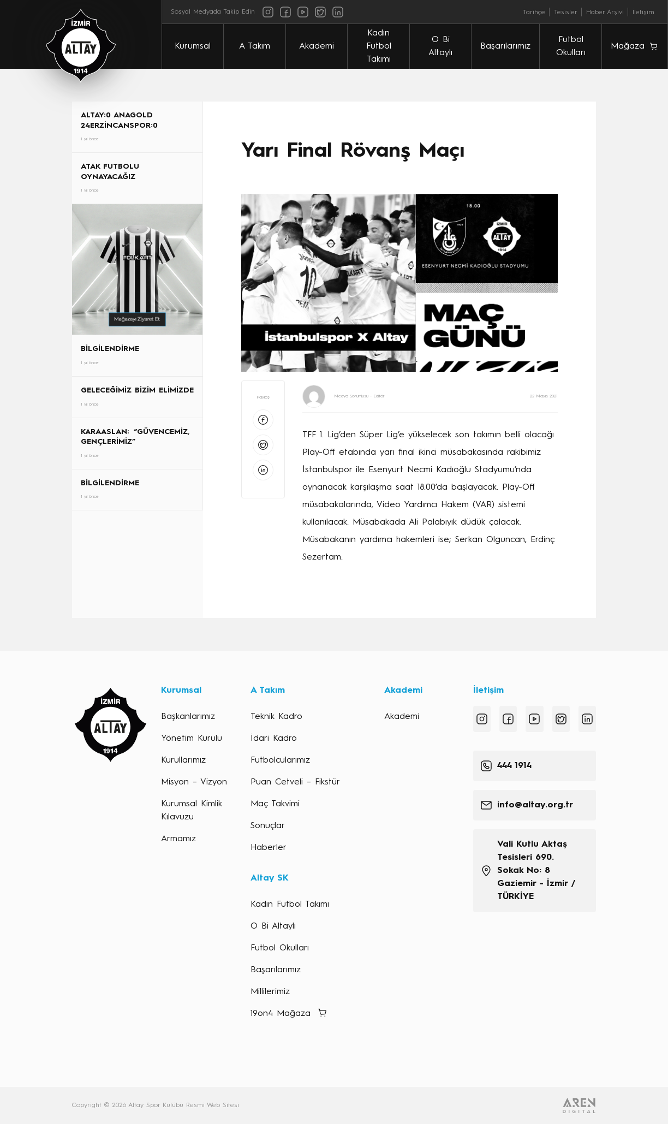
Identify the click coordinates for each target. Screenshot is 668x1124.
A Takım (254, 46)
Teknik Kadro (276, 716)
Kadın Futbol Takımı (378, 46)
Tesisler (565, 12)
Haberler (268, 847)
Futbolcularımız (280, 760)
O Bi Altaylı (440, 46)
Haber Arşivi (605, 12)
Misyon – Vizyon (194, 782)
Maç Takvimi (275, 804)
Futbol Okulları (571, 46)
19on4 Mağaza (280, 1013)
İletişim (643, 12)
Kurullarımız (183, 760)
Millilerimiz (270, 992)
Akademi (316, 46)
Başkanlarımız (188, 716)
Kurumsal (193, 46)
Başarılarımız (506, 46)
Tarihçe (534, 12)
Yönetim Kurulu (191, 738)
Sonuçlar (267, 826)
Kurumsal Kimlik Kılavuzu (191, 811)
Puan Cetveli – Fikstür (295, 782)
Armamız (178, 839)
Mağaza (628, 46)
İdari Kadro (273, 738)
